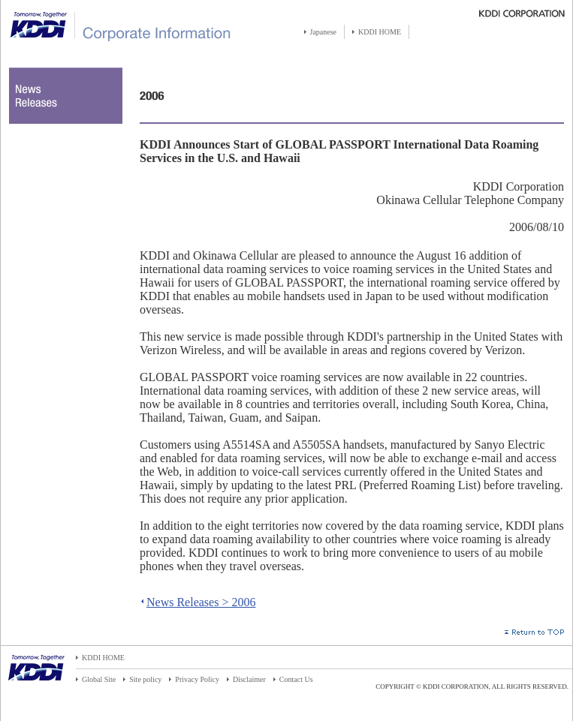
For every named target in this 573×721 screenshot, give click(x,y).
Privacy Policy (197, 679)
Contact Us (296, 679)
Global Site (99, 679)
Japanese (323, 32)
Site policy (145, 679)
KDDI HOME (379, 32)
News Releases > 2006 (200, 602)
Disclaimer (249, 679)
